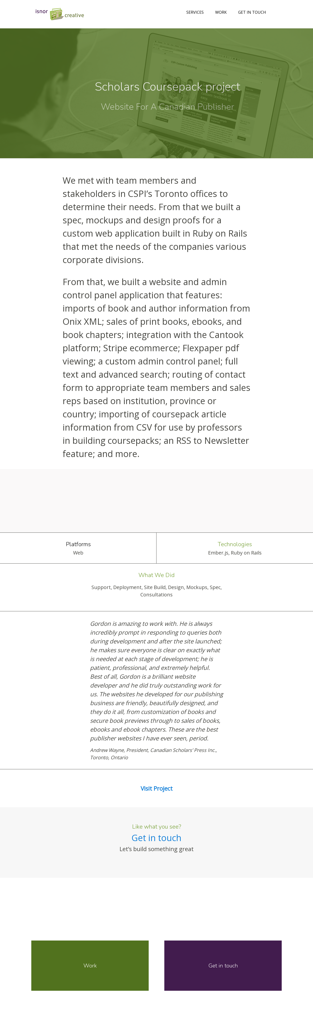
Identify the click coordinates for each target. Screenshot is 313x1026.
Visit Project (157, 788)
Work (221, 12)
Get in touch (252, 12)
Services (195, 12)
